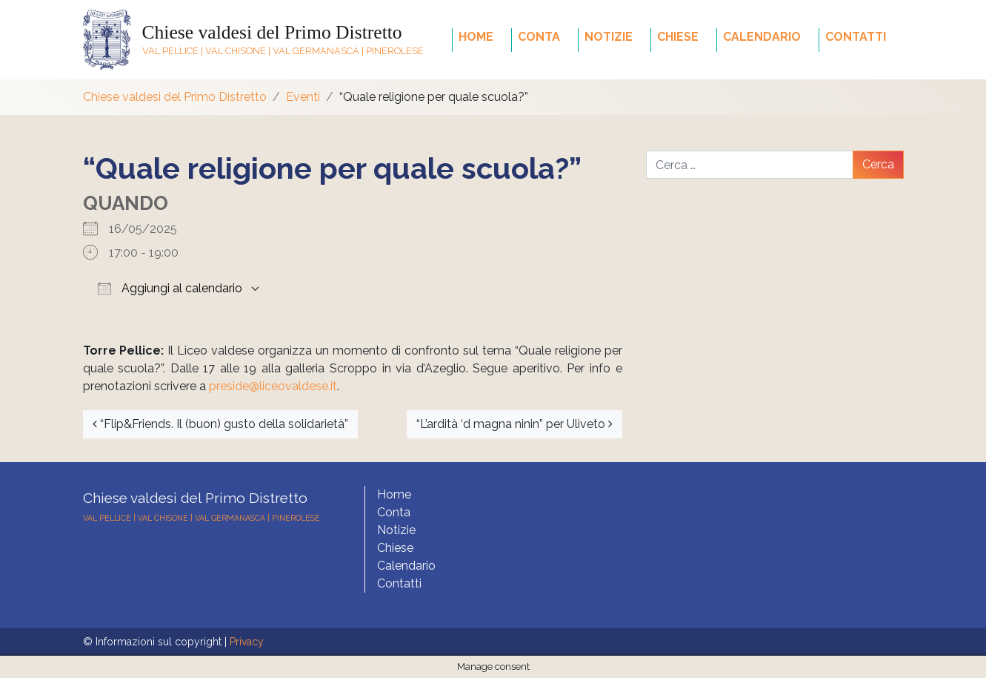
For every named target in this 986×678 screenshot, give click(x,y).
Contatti (855, 37)
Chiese (678, 37)
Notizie (608, 37)
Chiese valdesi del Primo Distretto (272, 32)
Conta (539, 37)
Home (476, 37)
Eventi (303, 97)
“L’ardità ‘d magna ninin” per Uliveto (514, 424)
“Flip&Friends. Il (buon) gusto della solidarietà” (220, 424)
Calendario (762, 37)
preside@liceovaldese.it (273, 386)
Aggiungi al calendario (170, 288)
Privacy (247, 642)
